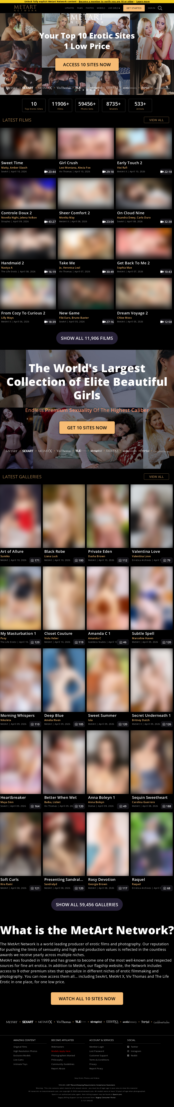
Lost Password (96, 1051)
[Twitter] (132, 1046)
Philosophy (57, 1059)
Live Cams (18, 1059)
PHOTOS (90, 8)
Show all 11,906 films (87, 338)
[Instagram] (134, 1051)
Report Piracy (96, 1068)
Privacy (93, 1064)
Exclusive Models (22, 1055)
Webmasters (57, 1046)
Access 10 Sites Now (87, 64)
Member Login (96, 1046)
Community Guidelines (62, 1064)
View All (156, 120)
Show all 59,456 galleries (87, 904)
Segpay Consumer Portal (106, 1098)
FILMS (80, 8)
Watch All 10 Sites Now (87, 999)
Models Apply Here (60, 1051)
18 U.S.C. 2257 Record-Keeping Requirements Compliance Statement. (87, 1085)
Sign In (151, 8)
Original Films (20, 1046)
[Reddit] (132, 1055)
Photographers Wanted (63, 1055)
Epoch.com (117, 1094)
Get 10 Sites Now (87, 428)
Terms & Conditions (99, 1059)
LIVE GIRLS (114, 8)
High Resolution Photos (25, 1051)
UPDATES (69, 8)
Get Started (134, 8)
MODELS (101, 8)
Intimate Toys (20, 1064)
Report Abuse (58, 1068)
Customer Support (98, 1055)
